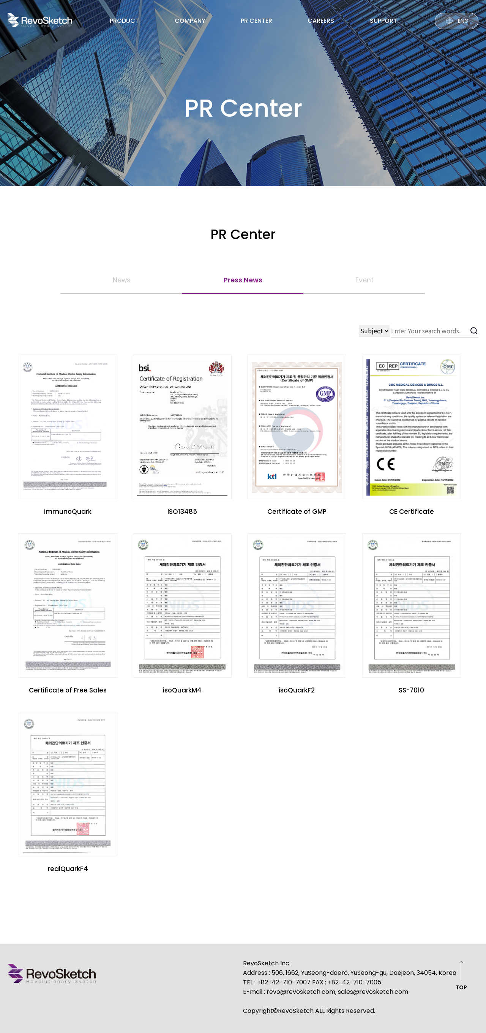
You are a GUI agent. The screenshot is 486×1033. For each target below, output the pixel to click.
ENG (463, 21)
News (122, 280)
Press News (243, 280)
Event (364, 280)
